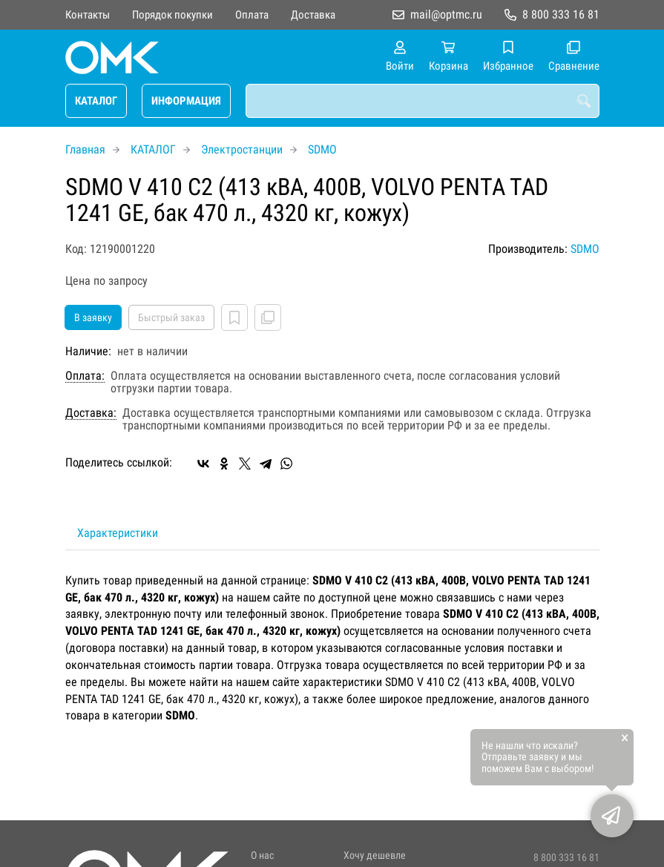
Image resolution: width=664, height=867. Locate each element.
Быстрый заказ (171, 317)
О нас (262, 855)
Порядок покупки (172, 15)
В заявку (93, 317)
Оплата (252, 15)
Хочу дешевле (374, 855)
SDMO (322, 149)
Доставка (313, 15)
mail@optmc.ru (446, 14)
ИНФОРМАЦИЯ (186, 101)
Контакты (87, 15)
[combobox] (422, 101)
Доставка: (90, 413)
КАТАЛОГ (96, 101)
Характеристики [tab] (117, 533)
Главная (85, 149)
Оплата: (85, 376)
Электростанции (242, 149)
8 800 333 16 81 (560, 14)
